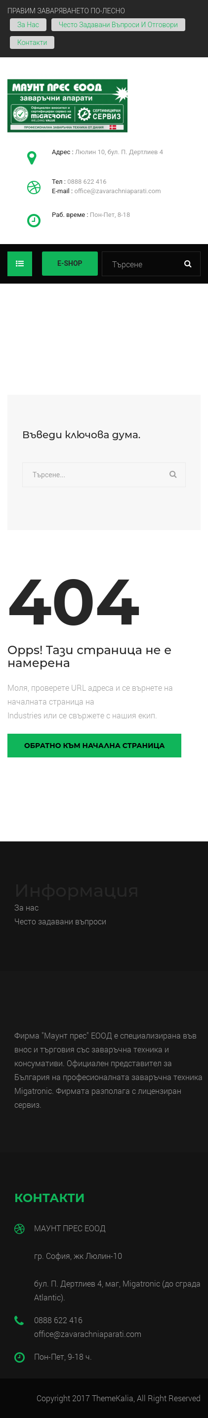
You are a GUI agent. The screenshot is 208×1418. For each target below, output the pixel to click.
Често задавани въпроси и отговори (118, 25)
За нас (28, 25)
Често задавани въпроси (61, 921)
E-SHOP (70, 263)
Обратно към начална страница (94, 745)
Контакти (32, 42)
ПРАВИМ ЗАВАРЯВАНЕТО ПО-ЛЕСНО (66, 11)
